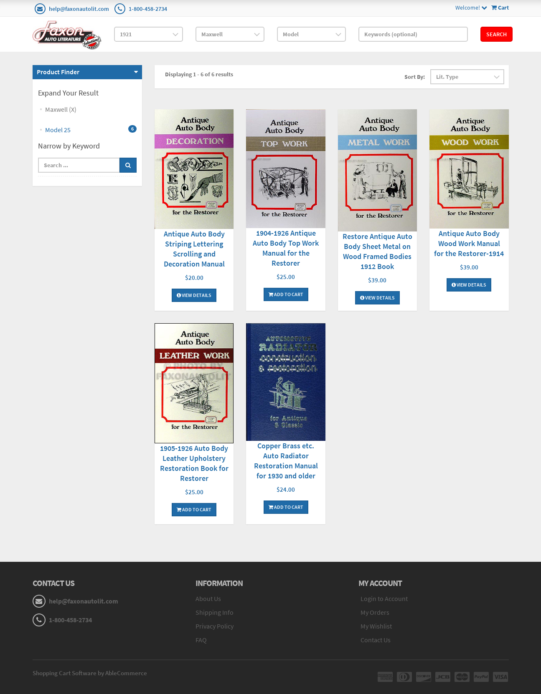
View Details (194, 295)
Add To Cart (286, 294)
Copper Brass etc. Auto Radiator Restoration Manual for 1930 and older (286, 460)
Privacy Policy (215, 626)
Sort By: (414, 76)
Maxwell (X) (60, 109)
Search (496, 34)
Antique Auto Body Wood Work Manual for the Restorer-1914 (469, 243)
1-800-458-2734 (148, 9)
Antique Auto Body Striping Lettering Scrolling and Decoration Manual (194, 249)
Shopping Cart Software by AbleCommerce (90, 673)
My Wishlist (376, 626)
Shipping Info (215, 612)
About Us (208, 598)
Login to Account (384, 598)
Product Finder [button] (58, 72)
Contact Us (376, 640)
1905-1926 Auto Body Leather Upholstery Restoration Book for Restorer (194, 463)
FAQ (201, 640)
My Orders (375, 612)
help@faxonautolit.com (79, 9)
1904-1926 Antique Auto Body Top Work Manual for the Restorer (286, 248)
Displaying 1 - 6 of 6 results (199, 74)
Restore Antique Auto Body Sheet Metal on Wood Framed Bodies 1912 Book (377, 251)
